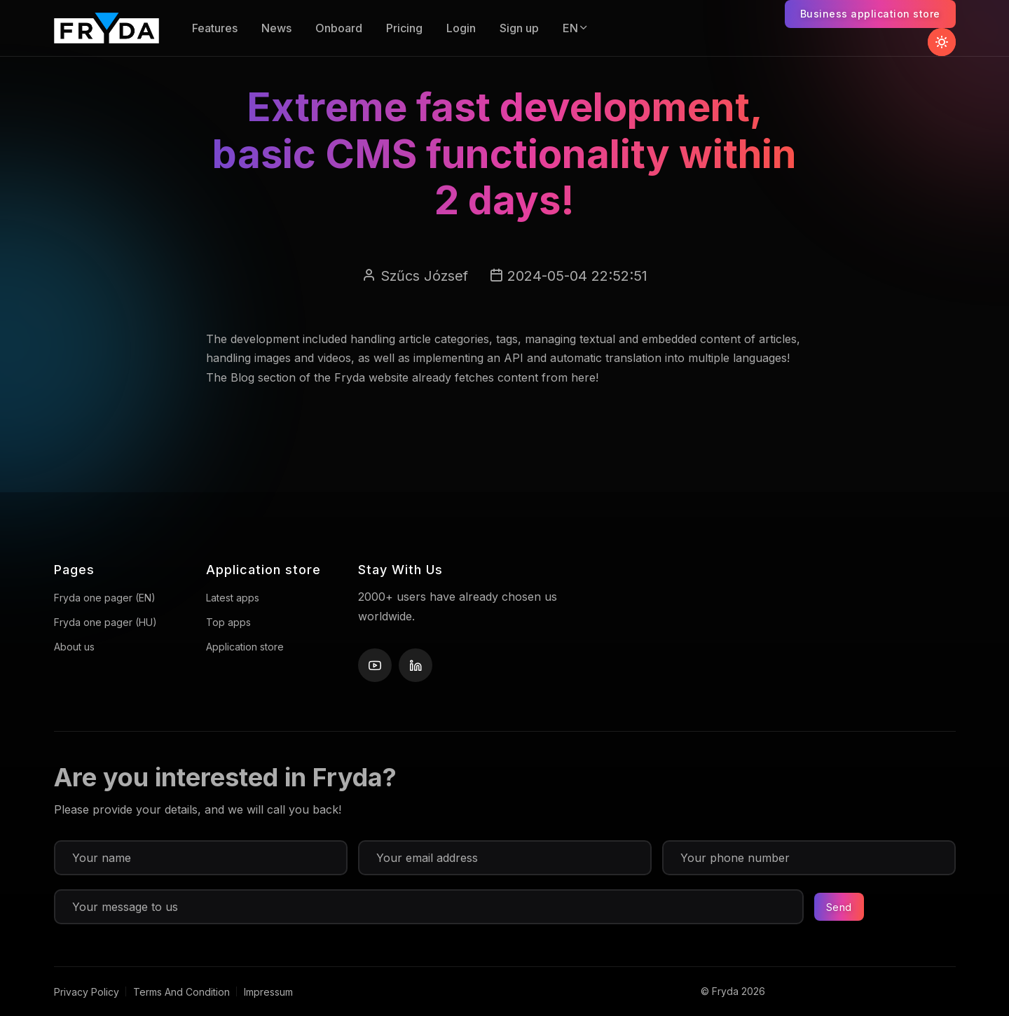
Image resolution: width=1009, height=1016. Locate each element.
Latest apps (232, 598)
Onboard (338, 28)
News (276, 28)
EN (576, 28)
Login (461, 28)
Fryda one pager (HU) (105, 622)
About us (74, 647)
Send (839, 907)
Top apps (228, 622)
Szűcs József (424, 275)
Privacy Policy (86, 992)
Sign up (519, 28)
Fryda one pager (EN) (105, 598)
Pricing (404, 28)
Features (215, 28)
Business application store (870, 14)
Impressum (268, 992)
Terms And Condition (181, 992)
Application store (245, 647)
